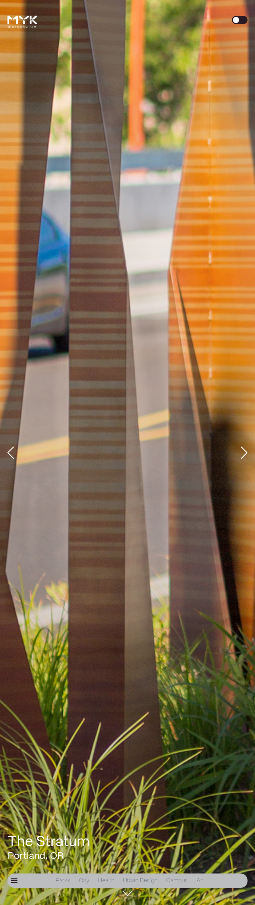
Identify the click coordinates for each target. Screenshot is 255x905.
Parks (62, 880)
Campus (177, 880)
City (84, 880)
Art (200, 880)
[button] (16, 452)
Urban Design (140, 880)
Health (106, 880)
